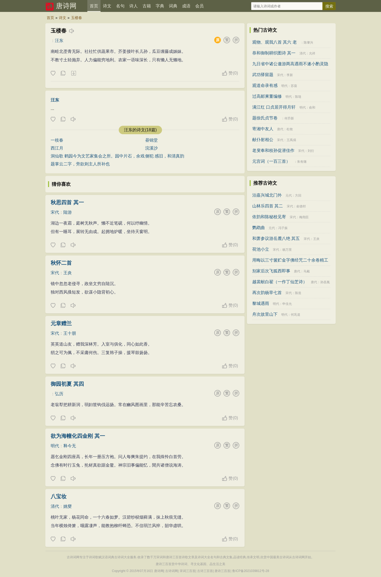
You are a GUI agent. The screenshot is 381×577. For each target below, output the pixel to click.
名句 (120, 6)
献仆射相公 (262, 139)
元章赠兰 (61, 323)
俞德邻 (301, 206)
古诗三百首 (205, 571)
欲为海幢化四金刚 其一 (78, 436)
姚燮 (67, 506)
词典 (173, 6)
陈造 (298, 293)
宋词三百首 (188, 571)
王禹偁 (291, 140)
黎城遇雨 (260, 303)
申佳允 (287, 304)
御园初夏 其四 (67, 384)
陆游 (67, 212)
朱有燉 (302, 162)
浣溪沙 (151, 148)
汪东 (59, 40)
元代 (288, 195)
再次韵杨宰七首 (267, 292)
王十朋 (69, 333)
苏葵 (294, 86)
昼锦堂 (151, 140)
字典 (160, 6)
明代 (55, 446)
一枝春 (57, 140)
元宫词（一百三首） (271, 161)
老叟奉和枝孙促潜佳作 (273, 150)
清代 (55, 506)
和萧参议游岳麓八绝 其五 (276, 238)
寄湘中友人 (262, 129)
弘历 (59, 394)
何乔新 (289, 118)
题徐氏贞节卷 (265, 118)
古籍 (146, 6)
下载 (73, 73)
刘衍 (311, 151)
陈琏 (298, 97)
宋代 (55, 212)
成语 (186, 6)
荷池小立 (260, 249)
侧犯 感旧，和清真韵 (164, 156)
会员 (199, 6)
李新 (290, 75)
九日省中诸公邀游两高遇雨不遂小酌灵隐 (290, 64)
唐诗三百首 (222, 571)
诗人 (133, 6)
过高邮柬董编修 (267, 96)
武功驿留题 (262, 74)
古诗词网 (171, 571)
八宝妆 (58, 496)
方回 (298, 195)
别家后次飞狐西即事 (271, 271)
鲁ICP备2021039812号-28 (250, 571)
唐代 (280, 129)
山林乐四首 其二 (267, 206)
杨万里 (287, 250)
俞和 (312, 107)
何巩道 (295, 315)
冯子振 (283, 228)
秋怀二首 (61, 263)
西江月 (57, 148)
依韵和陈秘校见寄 (269, 217)
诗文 (107, 6)
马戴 (306, 271)
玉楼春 (76, 18)
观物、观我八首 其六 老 (274, 42)
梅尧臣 (304, 217)
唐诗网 (66, 6)
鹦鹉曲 (258, 227)
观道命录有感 (265, 85)
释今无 (69, 446)
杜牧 (290, 129)
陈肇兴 (308, 42)
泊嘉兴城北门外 (267, 195)
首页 (94, 6)
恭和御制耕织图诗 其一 (274, 53)
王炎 (67, 273)
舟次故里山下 (265, 314)
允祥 (312, 53)
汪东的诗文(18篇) (140, 130)
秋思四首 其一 (67, 202)
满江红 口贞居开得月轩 (274, 107)
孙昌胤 (325, 282)
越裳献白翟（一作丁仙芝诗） (279, 282)
